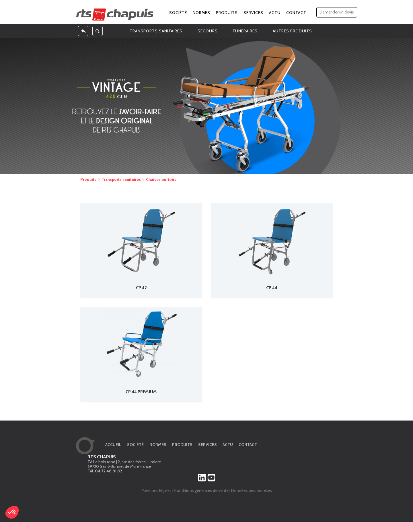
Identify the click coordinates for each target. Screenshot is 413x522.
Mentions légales (156, 490)
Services (253, 12)
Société (178, 12)
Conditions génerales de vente (201, 490)
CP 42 (141, 287)
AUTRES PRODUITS (292, 31)
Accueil (113, 444)
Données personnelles (251, 490)
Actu (274, 12)
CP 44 (271, 287)
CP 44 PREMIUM (141, 391)
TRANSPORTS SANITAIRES (156, 31)
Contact (296, 12)
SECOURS (208, 31)
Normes (201, 12)
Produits (227, 12)
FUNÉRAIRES (245, 31)
